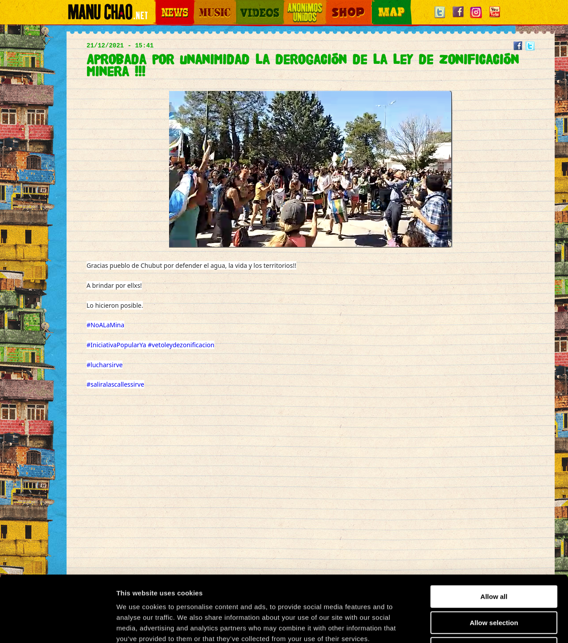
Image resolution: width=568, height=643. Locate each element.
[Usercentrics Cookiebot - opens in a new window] (57, 625)
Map (377, 4)
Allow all (494, 534)
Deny (494, 586)
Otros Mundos (300, 4)
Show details (465, 625)
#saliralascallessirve (115, 384)
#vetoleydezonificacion (181, 345)
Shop (332, 4)
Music (200, 4)
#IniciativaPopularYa (116, 345)
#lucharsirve (104, 365)
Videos (244, 4)
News (161, 4)
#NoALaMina (105, 325)
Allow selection (493, 561)
